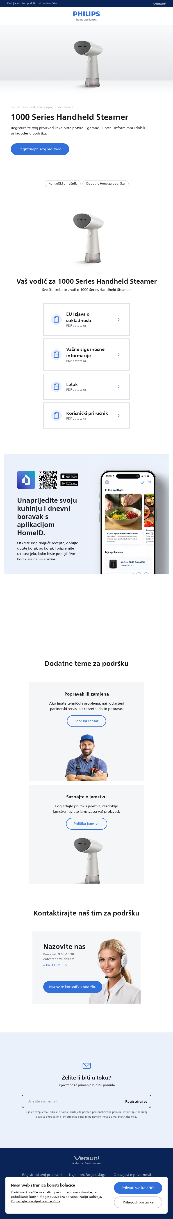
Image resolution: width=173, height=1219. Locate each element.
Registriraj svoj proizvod (42, 1175)
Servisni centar (86, 721)
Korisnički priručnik (62, 183)
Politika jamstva (87, 824)
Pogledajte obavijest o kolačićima (35, 1201)
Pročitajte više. (127, 1116)
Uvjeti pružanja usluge (87, 1175)
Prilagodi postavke (138, 1202)
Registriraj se (136, 1101)
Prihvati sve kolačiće (138, 1188)
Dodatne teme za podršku (105, 183)
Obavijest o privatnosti (132, 1175)
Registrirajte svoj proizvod (39, 149)
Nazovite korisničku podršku (72, 987)
